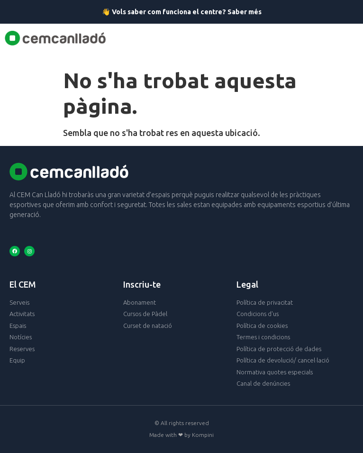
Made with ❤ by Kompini (181, 435)
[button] (191, 38)
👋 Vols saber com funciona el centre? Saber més (182, 12)
